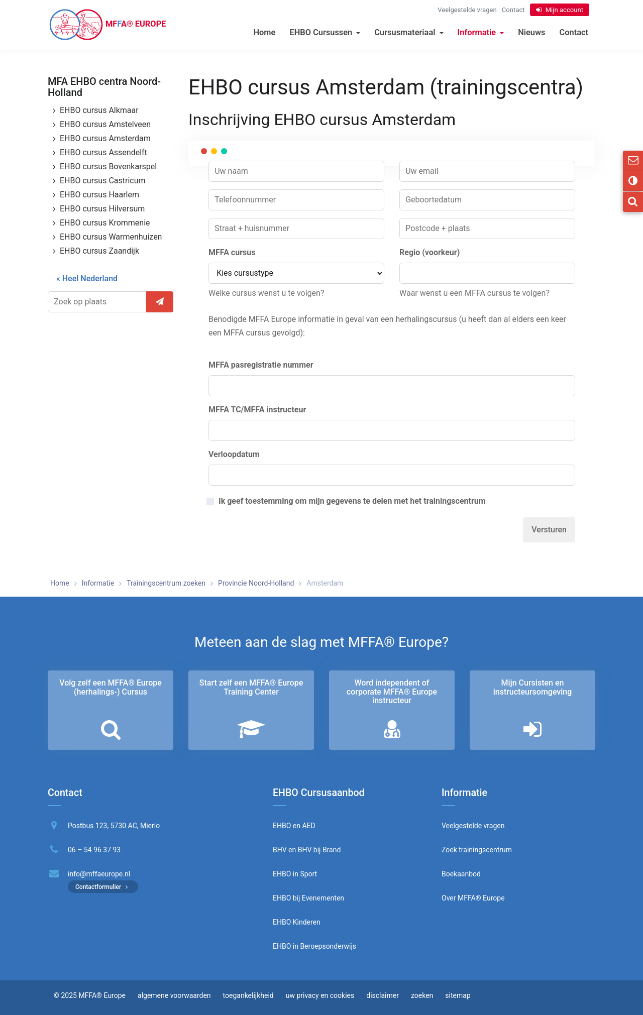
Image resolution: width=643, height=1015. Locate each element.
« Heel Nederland (87, 278)
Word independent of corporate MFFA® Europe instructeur (392, 691)
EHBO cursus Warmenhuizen (111, 237)
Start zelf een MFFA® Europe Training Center (251, 687)
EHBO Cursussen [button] (324, 32)
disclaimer (382, 995)
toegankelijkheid (248, 995)
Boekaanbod (461, 874)
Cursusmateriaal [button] (408, 32)
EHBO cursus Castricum (103, 180)
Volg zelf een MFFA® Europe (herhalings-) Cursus (110, 687)
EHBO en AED (294, 826)
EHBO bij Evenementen (308, 898)
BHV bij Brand (318, 850)
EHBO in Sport (295, 874)
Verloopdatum (234, 454)
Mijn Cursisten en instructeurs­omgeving (532, 687)
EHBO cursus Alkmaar (99, 110)
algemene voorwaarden (174, 995)
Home (264, 32)
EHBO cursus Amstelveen (105, 124)
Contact (573, 32)
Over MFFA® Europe (473, 898)
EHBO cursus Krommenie (105, 223)
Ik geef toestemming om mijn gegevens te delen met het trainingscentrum (352, 501)
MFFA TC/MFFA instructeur (257, 409)
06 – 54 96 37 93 (94, 850)
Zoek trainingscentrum (477, 850)
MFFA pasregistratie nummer (260, 365)
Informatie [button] (481, 32)
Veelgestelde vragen (467, 10)
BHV (280, 850)
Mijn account (564, 10)
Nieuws (531, 32)
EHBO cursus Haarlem (99, 194)
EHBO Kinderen (296, 922)
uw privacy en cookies (320, 995)
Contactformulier (103, 886)
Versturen (549, 529)
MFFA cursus (231, 252)
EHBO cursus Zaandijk (99, 251)
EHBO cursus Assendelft (103, 152)
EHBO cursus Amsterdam (105, 138)
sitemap (457, 995)
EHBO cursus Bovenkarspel (108, 166)
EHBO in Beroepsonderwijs (314, 946)
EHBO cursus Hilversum (102, 208)
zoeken (422, 995)
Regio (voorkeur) (429, 252)
